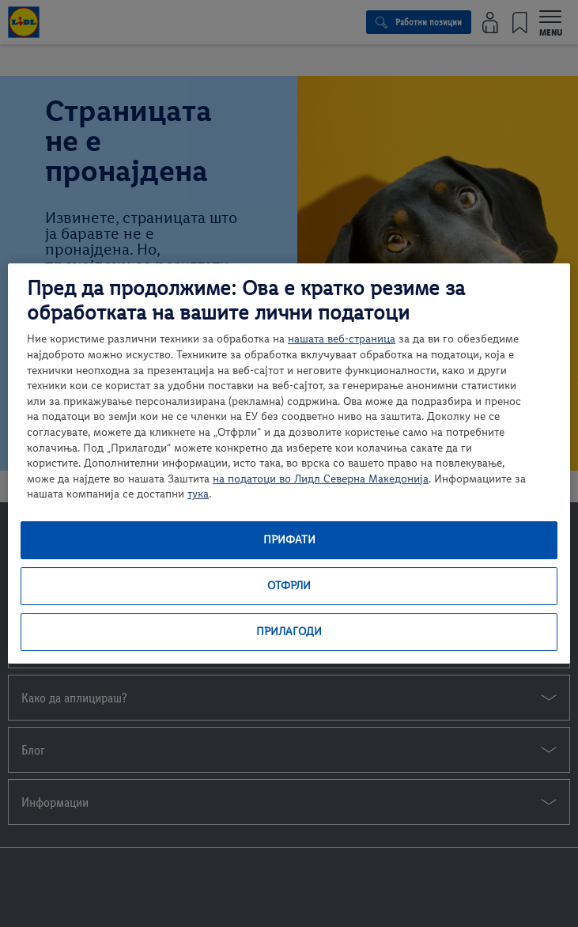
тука (198, 494)
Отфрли (289, 585)
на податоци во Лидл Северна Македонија (321, 479)
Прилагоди (289, 631)
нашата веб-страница (341, 339)
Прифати (289, 540)
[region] (289, 463)
